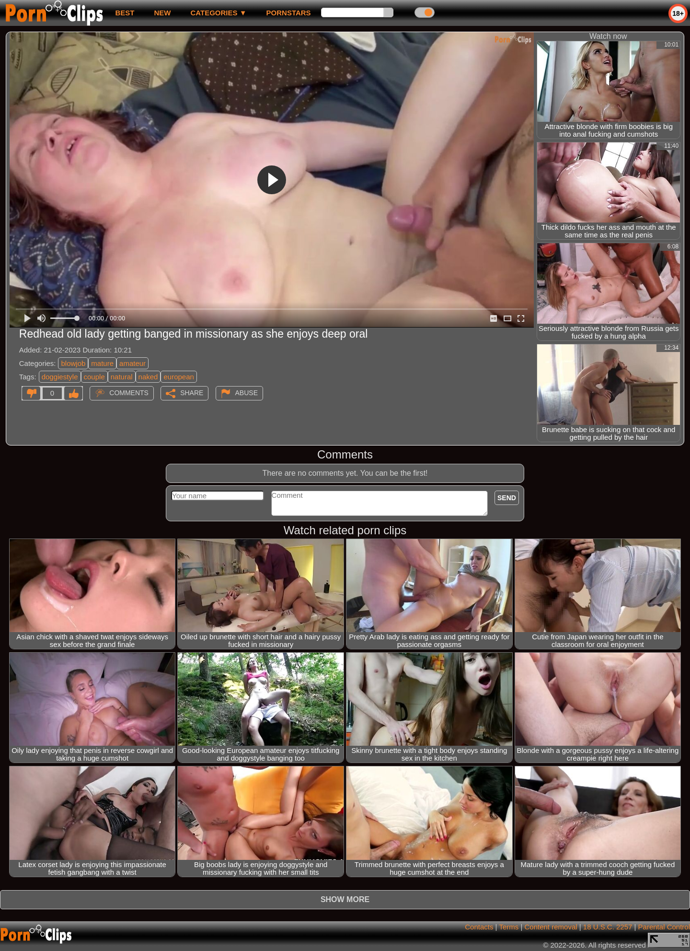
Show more (345, 899)
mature (102, 363)
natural (122, 377)
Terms (508, 927)
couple (94, 377)
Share (191, 393)
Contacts (479, 927)
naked (148, 377)
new (162, 13)
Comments (129, 393)
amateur (132, 363)
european (178, 377)
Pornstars (288, 13)
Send (506, 498)
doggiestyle (60, 377)
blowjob (73, 363)
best (124, 13)
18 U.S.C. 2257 (607, 927)
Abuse (246, 393)
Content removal (551, 927)
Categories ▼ (218, 13)
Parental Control (664, 927)
